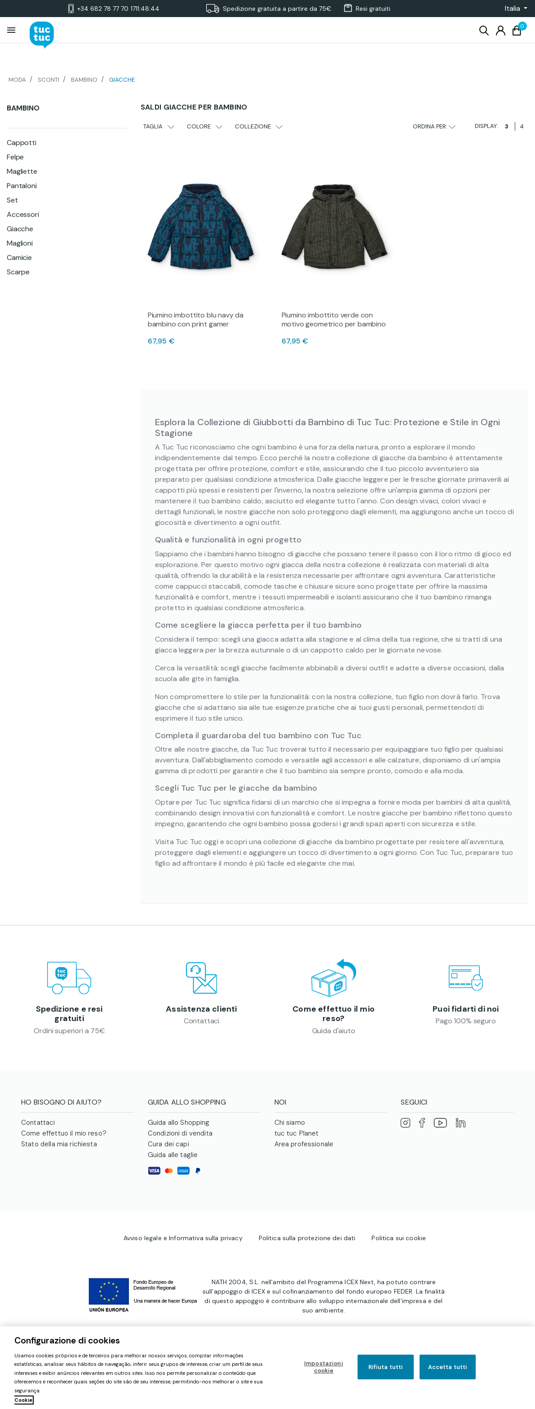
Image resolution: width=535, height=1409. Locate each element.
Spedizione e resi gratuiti (69, 1014)
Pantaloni (22, 185)
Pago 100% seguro (465, 1021)
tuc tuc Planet (296, 1134)
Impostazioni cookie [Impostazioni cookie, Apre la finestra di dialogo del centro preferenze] (323, 1367)
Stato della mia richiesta (59, 1144)
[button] (513, 8)
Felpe (15, 157)
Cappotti (21, 142)
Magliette (22, 171)
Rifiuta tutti (385, 1367)
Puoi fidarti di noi (466, 1009)
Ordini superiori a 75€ (69, 1031)
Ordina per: (434, 126)
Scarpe (18, 272)
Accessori (23, 214)
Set (12, 200)
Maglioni (20, 243)
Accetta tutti (448, 1367)
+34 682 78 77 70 (113, 8)
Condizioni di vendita (180, 1134)
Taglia (158, 126)
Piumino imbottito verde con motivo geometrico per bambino (334, 319)
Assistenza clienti (201, 1009)
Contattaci (201, 1021)
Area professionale (304, 1144)
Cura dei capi (168, 1144)
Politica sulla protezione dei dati (307, 1236)
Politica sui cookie (398, 1236)
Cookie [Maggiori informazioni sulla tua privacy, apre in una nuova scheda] (23, 1400)
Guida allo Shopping (179, 1123)
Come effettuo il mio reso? (333, 1014)
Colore (204, 126)
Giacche (20, 228)
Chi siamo (289, 1123)
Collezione (259, 126)
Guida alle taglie (173, 1155)
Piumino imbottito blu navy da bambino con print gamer (195, 319)
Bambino (23, 108)
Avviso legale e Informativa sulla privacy (183, 1236)
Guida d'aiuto (333, 1031)
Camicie (19, 257)
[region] (267, 1367)
